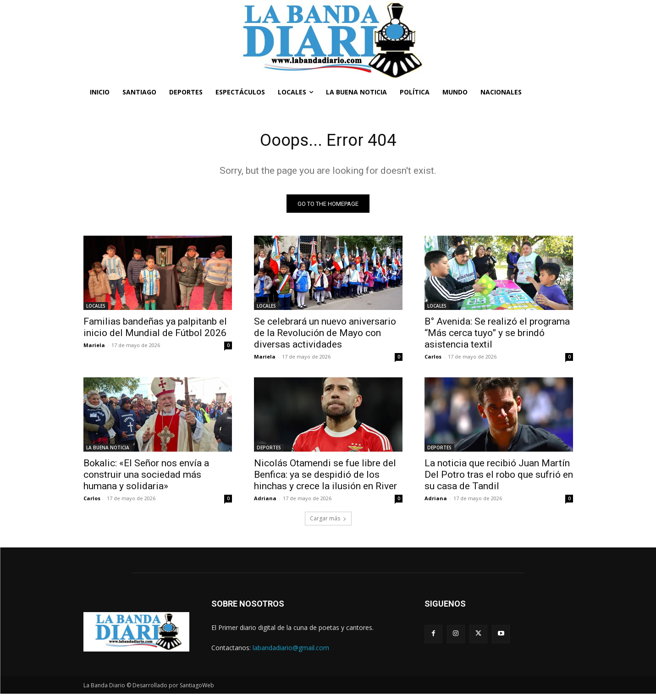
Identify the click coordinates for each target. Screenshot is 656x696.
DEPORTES (269, 450)
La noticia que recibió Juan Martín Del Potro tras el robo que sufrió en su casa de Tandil (498, 477)
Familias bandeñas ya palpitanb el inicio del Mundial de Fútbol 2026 (155, 329)
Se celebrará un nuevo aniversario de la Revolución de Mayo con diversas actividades (325, 335)
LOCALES (95, 308)
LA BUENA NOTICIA (107, 450)
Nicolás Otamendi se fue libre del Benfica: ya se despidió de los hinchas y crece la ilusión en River (325, 477)
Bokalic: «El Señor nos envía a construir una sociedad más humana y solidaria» (146, 477)
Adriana (265, 500)
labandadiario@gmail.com (291, 649)
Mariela (94, 347)
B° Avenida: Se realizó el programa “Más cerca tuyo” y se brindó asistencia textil (497, 335)
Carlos (432, 358)
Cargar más (328, 521)
